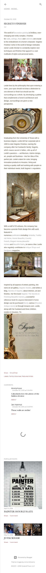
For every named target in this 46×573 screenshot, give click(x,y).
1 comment (14, 516)
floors (20, 39)
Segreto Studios (25, 288)
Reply (13, 400)
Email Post (14, 373)
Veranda (31, 235)
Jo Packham (12, 538)
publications (16, 235)
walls (8, 39)
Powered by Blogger (23, 557)
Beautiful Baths (19, 244)
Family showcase (15, 376)
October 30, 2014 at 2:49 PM (22, 407)
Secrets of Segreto (15, 291)
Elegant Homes (16, 241)
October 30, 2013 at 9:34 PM (22, 390)
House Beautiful (18, 238)
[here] (26, 303)
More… (14, 9)
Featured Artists (27, 376)
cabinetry (29, 39)
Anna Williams (29, 562)
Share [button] (6, 373)
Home (7, 9)
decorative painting (21, 33)
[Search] (40, 3)
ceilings (14, 39)
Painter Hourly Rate (18, 511)
